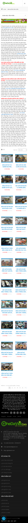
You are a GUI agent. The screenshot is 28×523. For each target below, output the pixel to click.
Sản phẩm (9, 416)
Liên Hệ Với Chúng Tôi (7, 463)
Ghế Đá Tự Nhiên (6, 512)
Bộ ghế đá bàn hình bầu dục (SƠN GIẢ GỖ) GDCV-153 (21, 250)
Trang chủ (3, 416)
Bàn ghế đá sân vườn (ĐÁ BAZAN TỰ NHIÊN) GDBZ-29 (21, 166)
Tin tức (14, 416)
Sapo (18, 518)
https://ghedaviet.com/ (9, 450)
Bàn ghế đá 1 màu (6, 489)
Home (3, 9)
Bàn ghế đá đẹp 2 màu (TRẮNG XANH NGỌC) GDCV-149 (21, 291)
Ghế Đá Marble (5, 509)
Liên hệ (19, 416)
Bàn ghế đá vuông (6, 486)
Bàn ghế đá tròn (6, 483)
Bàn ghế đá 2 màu (6, 492)
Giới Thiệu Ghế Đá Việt (7, 460)
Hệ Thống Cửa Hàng (7, 472)
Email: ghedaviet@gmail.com (11, 447)
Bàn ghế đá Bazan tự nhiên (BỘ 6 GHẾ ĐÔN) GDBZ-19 (21, 208)
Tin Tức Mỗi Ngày (6, 469)
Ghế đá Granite (5, 506)
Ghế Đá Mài (5, 500)
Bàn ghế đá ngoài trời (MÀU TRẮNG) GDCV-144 (7, 354)
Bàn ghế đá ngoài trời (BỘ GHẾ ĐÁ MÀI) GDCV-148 (7, 312)
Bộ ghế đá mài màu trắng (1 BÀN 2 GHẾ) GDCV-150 (7, 291)
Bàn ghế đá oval (6, 480)
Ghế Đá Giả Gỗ (5, 503)
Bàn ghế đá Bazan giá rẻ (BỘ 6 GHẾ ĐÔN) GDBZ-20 (7, 208)
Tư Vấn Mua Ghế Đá (7, 466)
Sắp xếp (15, 150)
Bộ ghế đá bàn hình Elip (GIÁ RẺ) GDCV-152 (7, 271)
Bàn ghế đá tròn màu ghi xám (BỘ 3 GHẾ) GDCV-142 (7, 375)
